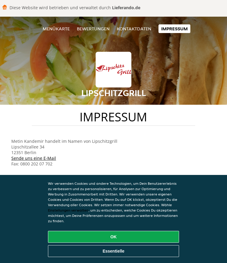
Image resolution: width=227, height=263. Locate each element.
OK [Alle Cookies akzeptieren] (114, 236)
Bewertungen (93, 29)
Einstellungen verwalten (68, 210)
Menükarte (56, 29)
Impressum (174, 29)
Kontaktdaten (134, 29)
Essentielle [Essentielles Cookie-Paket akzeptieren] (113, 251)
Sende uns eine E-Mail (33, 158)
